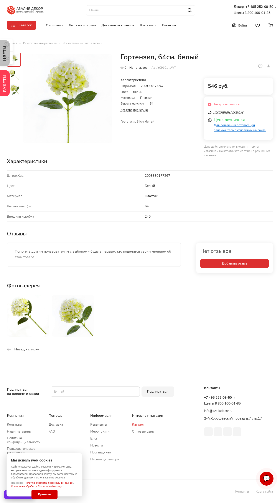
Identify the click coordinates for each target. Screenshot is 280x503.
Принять (44, 494)
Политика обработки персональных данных (49, 482)
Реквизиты (98, 424)
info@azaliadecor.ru (218, 411)
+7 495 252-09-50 (259, 7)
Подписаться (157, 391)
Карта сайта (264, 492)
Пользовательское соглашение (21, 450)
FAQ (52, 431)
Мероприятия (100, 431)
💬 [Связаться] (266, 478)
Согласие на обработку (24, 486)
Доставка (56, 424)
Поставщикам (100, 452)
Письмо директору (104, 459)
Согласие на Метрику (50, 486)
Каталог (138, 424)
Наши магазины (19, 431)
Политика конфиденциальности (24, 440)
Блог (94, 438)
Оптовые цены (143, 431)
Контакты (14, 424)
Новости (96, 445)
